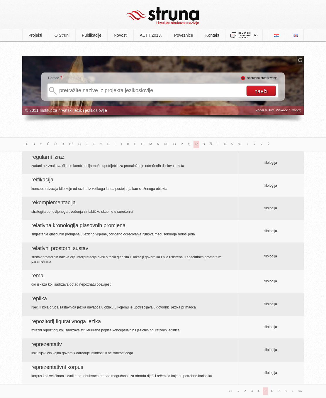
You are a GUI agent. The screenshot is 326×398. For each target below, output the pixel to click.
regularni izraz (47, 157)
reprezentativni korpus (57, 367)
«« (230, 391)
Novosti (121, 35)
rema (37, 276)
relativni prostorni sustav (59, 248)
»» (300, 391)
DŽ (71, 144)
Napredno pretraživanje (262, 78)
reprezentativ (46, 344)
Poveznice (183, 35)
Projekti (35, 35)
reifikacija (42, 180)
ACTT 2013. (151, 35)
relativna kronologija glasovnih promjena (78, 225)
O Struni (62, 35)
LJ (143, 144)
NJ (166, 144)
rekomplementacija (53, 202)
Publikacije (91, 35)
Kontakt (212, 35)
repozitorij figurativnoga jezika (66, 321)
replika (39, 298)
